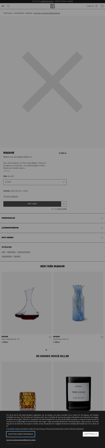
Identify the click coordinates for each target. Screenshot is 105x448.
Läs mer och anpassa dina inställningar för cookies (21, 440)
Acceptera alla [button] (90, 434)
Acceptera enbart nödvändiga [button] (20, 434)
